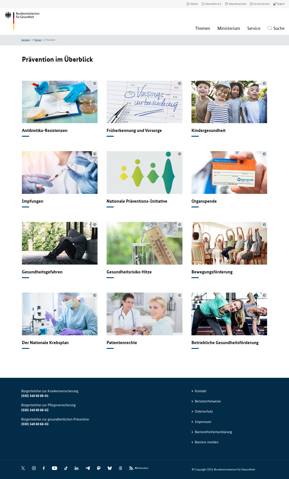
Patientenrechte (122, 342)
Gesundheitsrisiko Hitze (129, 272)
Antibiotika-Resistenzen (45, 130)
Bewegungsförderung (212, 272)
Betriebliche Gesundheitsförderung (225, 342)
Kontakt (200, 391)
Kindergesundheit (208, 130)
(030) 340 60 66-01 (35, 396)
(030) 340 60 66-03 (35, 424)
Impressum (203, 422)
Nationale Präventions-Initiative (137, 201)
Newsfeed (141, 468)
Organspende (204, 201)
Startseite (25, 40)
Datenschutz (204, 411)
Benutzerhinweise (208, 401)
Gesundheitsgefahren (42, 272)
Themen (38, 40)
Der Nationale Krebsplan (45, 342)
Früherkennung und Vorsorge (134, 130)
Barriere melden (206, 442)
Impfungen (32, 201)
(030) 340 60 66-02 (35, 410)
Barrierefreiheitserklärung (213, 432)
